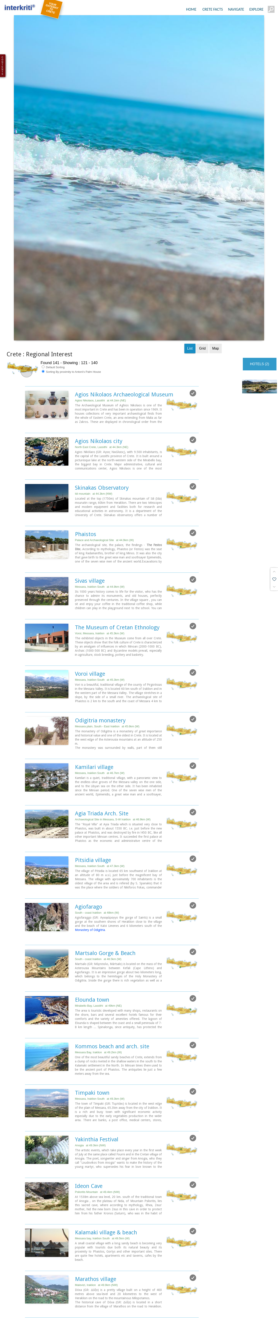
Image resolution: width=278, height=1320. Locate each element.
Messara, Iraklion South (99, 534)
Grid (202, 297)
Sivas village (90, 528)
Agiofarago (88, 853)
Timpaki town (92, 1039)
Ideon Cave (89, 1132)
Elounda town (92, 946)
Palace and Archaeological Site (104, 488)
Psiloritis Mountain (97, 1138)
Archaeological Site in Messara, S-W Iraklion (113, 766)
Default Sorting (53, 315)
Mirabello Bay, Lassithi (98, 952)
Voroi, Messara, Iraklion (99, 581)
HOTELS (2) (259, 312)
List (190, 297)
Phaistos (85, 482)
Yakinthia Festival (96, 1085)
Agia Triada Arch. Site (101, 760)
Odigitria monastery (100, 668)
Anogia (90, 1091)
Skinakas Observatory (102, 436)
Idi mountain (93, 441)
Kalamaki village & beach (106, 1178)
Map (215, 297)
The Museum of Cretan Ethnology (117, 575)
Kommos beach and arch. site (112, 993)
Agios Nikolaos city (98, 389)
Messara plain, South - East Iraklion (107, 674)
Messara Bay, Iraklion (98, 998)
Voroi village (90, 621)
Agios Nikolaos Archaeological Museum (124, 343)
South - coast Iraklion (97, 859)
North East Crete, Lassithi (101, 395)
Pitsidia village (93, 807)
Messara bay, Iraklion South (102, 1184)
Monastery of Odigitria (90, 876)
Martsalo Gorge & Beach (105, 900)
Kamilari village (94, 714)
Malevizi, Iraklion (96, 1230)
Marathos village (95, 1225)
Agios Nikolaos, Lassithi (100, 349)
